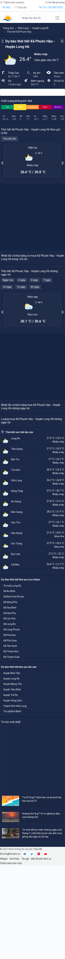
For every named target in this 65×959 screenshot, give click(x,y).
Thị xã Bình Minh (12, 805)
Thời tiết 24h (9, 138)
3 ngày (21, 311)
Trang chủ (8, 28)
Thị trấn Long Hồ (12, 679)
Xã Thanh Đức (11, 745)
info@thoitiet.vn (10, 947)
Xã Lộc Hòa (9, 712)
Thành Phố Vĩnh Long (15, 799)
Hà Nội (6, 7)
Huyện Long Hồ (40, 28)
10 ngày (7, 318)
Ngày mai (8, 311)
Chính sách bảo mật (11, 956)
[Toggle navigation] (57, 17)
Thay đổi (20, 7)
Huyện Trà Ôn (10, 788)
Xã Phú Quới (10, 734)
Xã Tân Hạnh (10, 739)
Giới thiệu (14, 952)
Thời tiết (37, 942)
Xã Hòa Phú (9, 706)
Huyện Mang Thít (12, 777)
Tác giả (25, 952)
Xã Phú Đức (9, 728)
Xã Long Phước (11, 723)
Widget (4, 952)
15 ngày (21, 318)
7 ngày (46, 311)
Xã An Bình (9, 684)
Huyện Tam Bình (12, 783)
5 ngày (34, 311)
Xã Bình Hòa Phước (13, 690)
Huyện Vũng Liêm (12, 794)
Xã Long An (9, 717)
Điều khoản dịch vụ (41, 952)
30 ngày (35, 318)
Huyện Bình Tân (11, 766)
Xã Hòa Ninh (9, 701)
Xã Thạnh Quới (11, 750)
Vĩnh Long (23, 28)
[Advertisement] (32, 217)
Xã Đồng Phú (10, 695)
